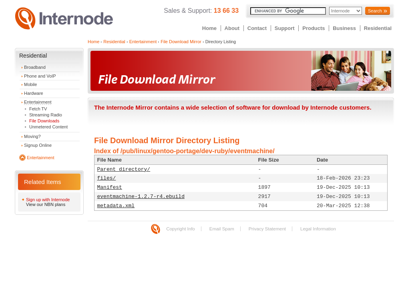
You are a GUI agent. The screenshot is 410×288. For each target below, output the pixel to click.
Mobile (30, 84)
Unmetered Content (48, 126)
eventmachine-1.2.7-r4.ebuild (141, 197)
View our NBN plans (45, 204)
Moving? (32, 136)
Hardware (33, 93)
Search (375, 10)
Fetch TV (38, 108)
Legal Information (318, 228)
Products (313, 28)
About (232, 28)
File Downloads (44, 120)
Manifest (109, 187)
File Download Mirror (181, 41)
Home (209, 28)
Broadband (35, 67)
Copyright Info (180, 228)
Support (285, 28)
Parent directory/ (124, 169)
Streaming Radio (45, 114)
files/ (106, 178)
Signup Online (38, 145)
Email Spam (221, 228)
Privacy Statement (267, 228)
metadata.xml (116, 206)
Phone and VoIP (40, 76)
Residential (378, 28)
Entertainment (37, 102)
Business (344, 28)
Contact (257, 28)
